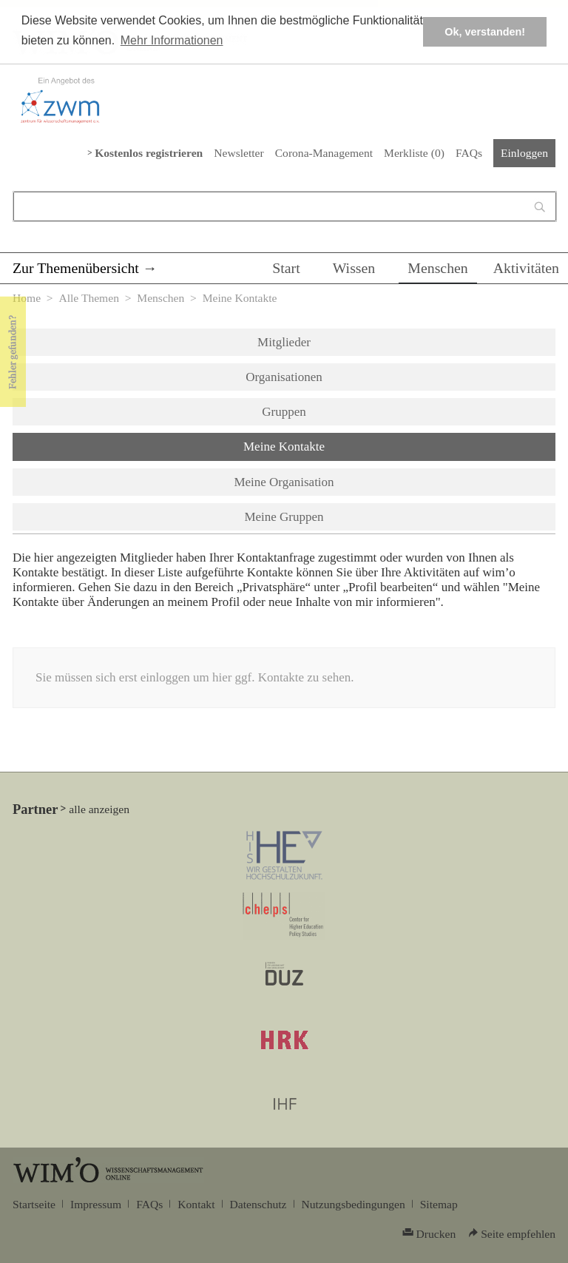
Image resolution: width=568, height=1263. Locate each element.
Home (27, 298)
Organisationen (284, 377)
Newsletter (238, 152)
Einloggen (524, 152)
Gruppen (283, 412)
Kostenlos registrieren (149, 152)
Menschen (438, 268)
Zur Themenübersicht (76, 268)
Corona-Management (324, 152)
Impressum (95, 1204)
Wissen (354, 268)
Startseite (34, 1204)
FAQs (469, 152)
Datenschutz (258, 1204)
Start (286, 268)
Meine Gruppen (283, 517)
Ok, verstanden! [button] (484, 32)
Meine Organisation (284, 482)
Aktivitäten (526, 268)
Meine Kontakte (322, 445)
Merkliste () (414, 152)
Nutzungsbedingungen (353, 1204)
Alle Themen (88, 298)
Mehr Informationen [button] (172, 40)
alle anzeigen (99, 809)
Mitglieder (284, 342)
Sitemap (439, 1204)
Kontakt (196, 1204)
